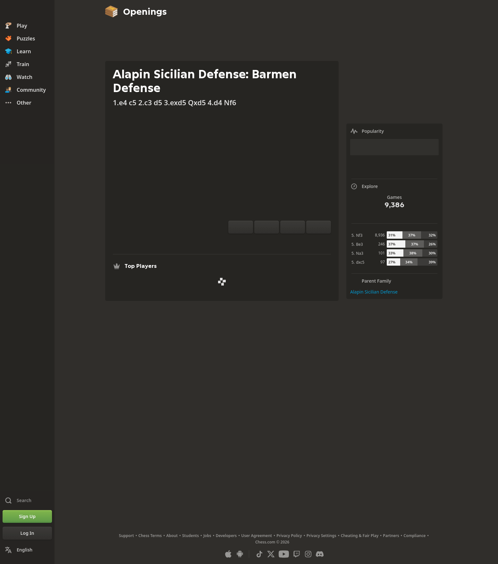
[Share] (300, 241)
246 (381, 244)
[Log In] (27, 533)
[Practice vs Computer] (259, 241)
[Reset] (266, 227)
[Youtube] (284, 554)
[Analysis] (269, 241)
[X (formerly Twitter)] (271, 554)
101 (381, 253)
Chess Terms (150, 535)
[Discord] (320, 554)
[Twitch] (296, 554)
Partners (391, 535)
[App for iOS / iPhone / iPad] (228, 554)
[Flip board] (240, 227)
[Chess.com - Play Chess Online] (27, 11)
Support (126, 535)
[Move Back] (292, 227)
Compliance (415, 535)
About (172, 535)
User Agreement (256, 535)
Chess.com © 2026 (272, 542)
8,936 (380, 235)
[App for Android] (240, 554)
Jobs (207, 535)
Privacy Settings (321, 535)
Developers (226, 535)
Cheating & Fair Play (360, 535)
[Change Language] (27, 549)
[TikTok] (259, 554)
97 (382, 262)
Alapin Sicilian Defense (374, 292)
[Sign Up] (27, 516)
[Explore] (279, 241)
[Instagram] (308, 554)
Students (190, 535)
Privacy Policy (289, 535)
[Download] (290, 241)
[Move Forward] (318, 227)
